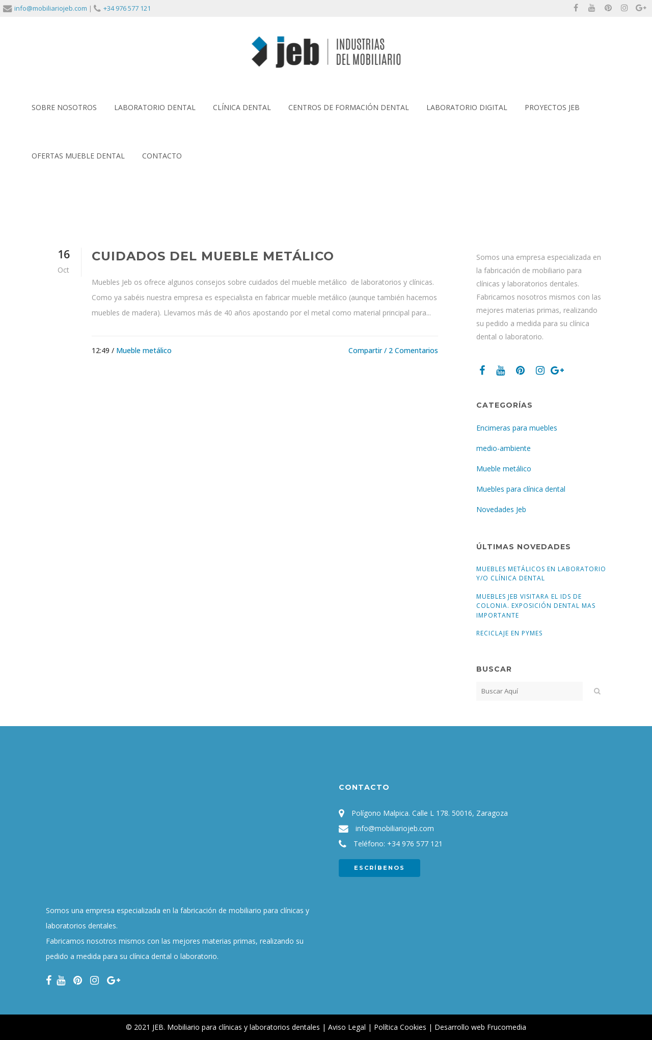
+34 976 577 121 (127, 8)
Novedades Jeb (501, 509)
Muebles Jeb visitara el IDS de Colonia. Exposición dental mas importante (535, 606)
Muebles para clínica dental (520, 489)
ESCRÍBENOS (379, 867)
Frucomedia (506, 1027)
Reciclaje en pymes (509, 633)
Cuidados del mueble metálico (213, 256)
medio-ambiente (503, 448)
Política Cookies (400, 1027)
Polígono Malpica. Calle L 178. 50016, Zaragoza (429, 813)
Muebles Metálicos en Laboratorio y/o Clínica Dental (541, 573)
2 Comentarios (413, 350)
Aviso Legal (347, 1027)
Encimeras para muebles (516, 428)
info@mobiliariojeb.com (50, 8)
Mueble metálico (144, 350)
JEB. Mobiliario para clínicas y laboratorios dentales (236, 1027)
